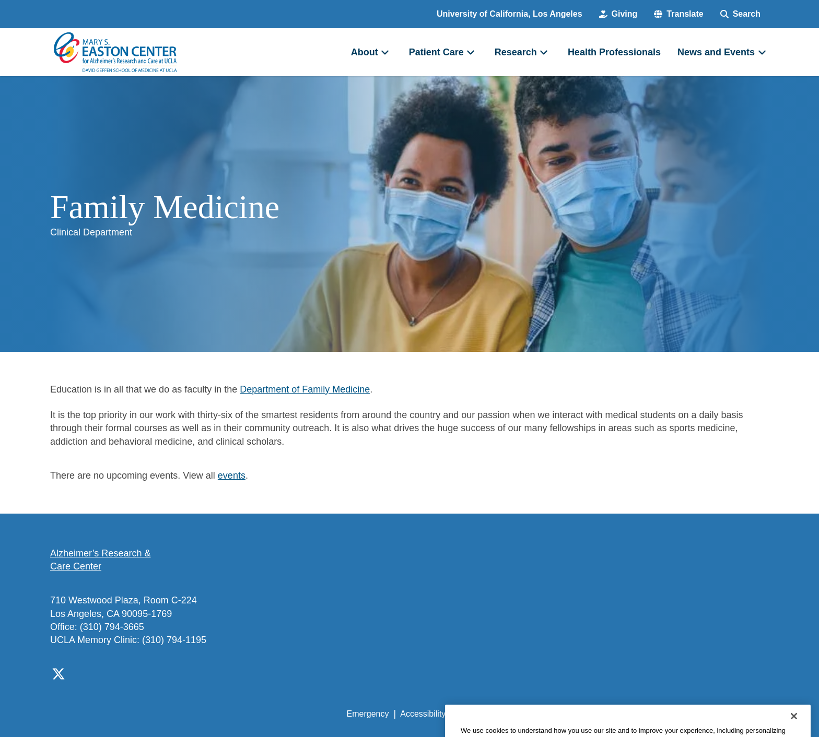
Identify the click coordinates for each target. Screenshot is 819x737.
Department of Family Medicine (305, 389)
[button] (678, 14)
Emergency (368, 713)
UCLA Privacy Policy (495, 713)
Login (670, 713)
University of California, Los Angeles (509, 13)
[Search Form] (740, 14)
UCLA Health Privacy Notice (597, 713)
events (231, 475)
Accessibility (423, 713)
